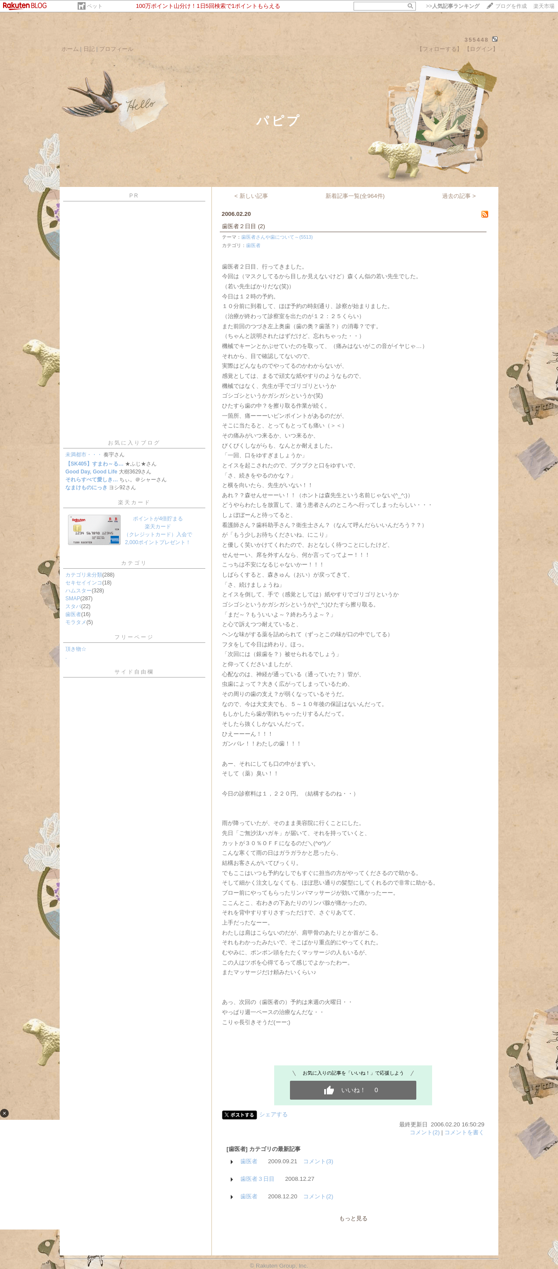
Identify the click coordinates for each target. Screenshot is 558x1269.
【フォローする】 (439, 49)
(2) (261, 226)
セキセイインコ (83, 583)
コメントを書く (464, 1132)
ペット (95, 6)
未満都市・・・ (83, 455)
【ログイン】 (481, 49)
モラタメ (75, 622)
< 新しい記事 (251, 196)
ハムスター (78, 591)
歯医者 (73, 614)
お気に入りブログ (134, 443)
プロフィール (116, 49)
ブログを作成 (511, 6)
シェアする (273, 1114)
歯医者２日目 (239, 226)
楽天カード (134, 502)
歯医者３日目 (257, 1179)
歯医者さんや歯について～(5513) (277, 237)
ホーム (70, 49)
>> (452, 6)
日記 (89, 49)
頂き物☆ (75, 649)
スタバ (73, 606)
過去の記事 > (459, 196)
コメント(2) (425, 1132)
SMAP (72, 598)
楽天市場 (543, 6)
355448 (477, 39)
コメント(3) (318, 1161)
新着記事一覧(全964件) (355, 196)
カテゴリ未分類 (83, 575)
